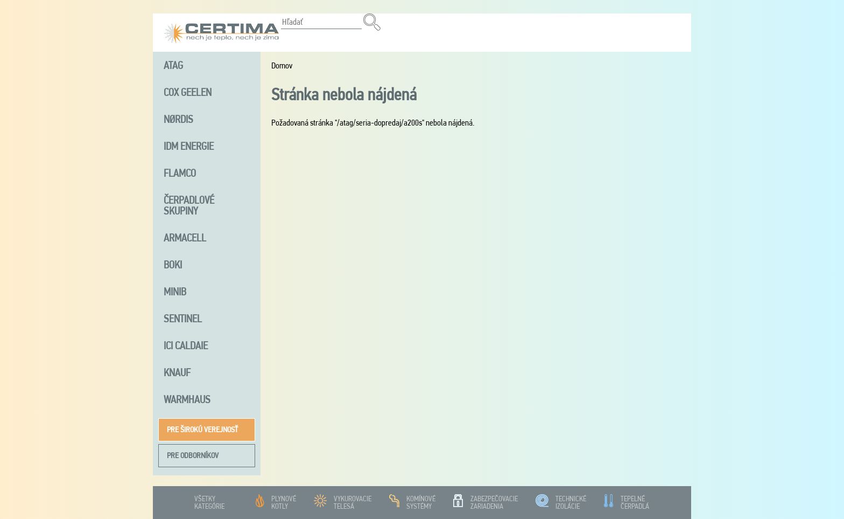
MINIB (175, 291)
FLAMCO (180, 173)
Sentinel (183, 318)
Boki (173, 264)
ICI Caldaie (186, 345)
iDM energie (189, 146)
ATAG (173, 65)
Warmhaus (187, 399)
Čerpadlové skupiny (189, 205)
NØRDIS (178, 119)
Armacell (185, 237)
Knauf (177, 372)
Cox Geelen (188, 92)
